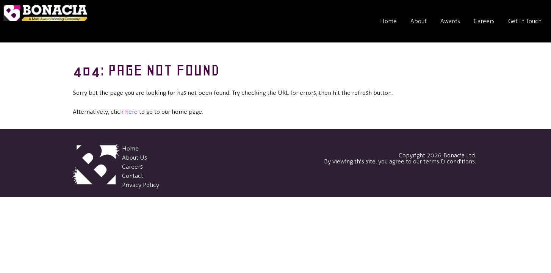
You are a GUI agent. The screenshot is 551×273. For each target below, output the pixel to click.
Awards (450, 21)
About (418, 21)
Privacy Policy (140, 184)
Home (388, 21)
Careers (484, 21)
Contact (132, 175)
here (131, 111)
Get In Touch (525, 21)
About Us (134, 157)
